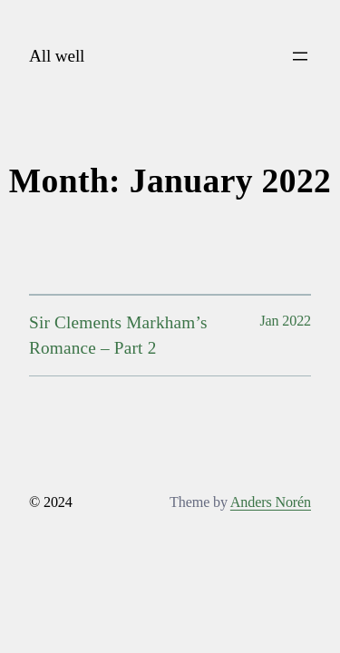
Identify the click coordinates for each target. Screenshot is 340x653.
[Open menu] (300, 56)
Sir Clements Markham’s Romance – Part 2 (118, 335)
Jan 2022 (285, 320)
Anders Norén (270, 502)
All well (56, 55)
